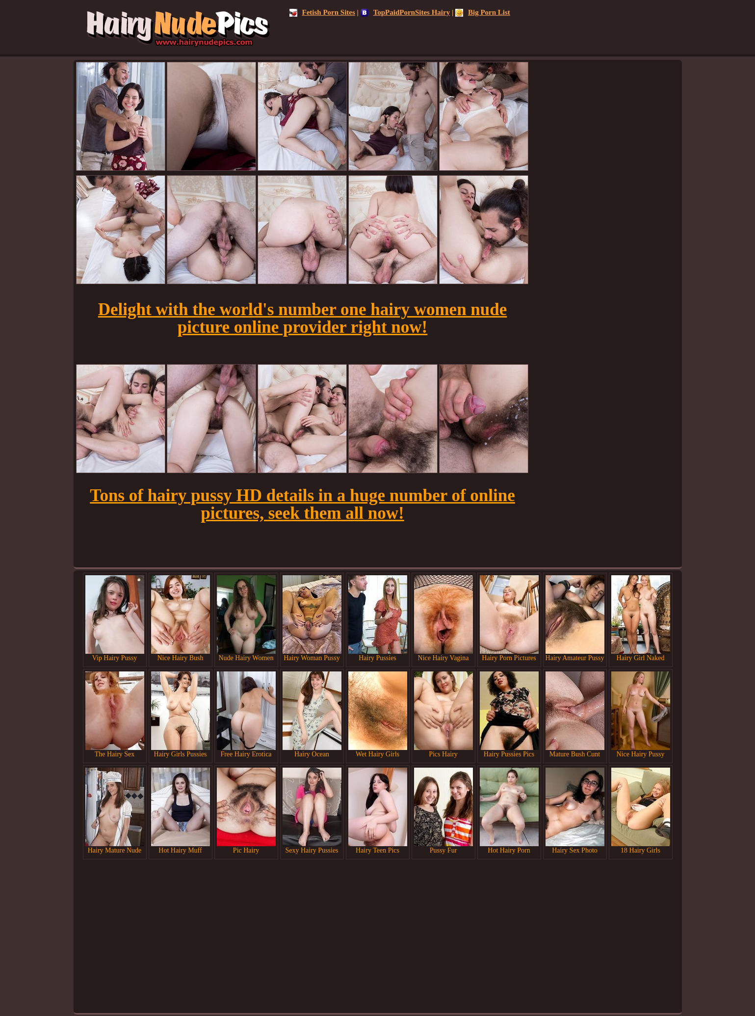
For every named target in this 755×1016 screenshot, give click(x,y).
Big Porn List (482, 12)
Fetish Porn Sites (322, 12)
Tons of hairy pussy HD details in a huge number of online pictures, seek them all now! (302, 504)
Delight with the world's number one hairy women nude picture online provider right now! (302, 318)
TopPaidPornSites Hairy (405, 12)
